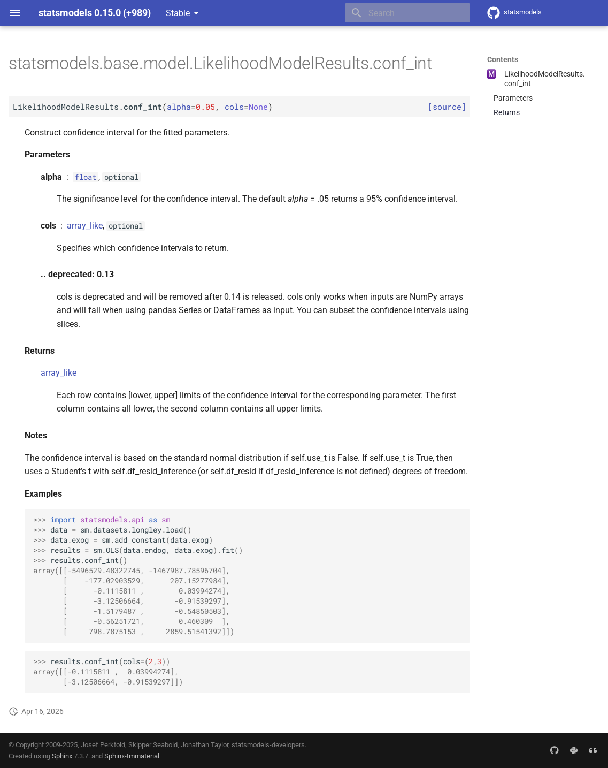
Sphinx (62, 756)
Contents (502, 59)
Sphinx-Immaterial (131, 756)
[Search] (407, 12)
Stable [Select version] (178, 13)
